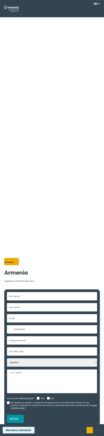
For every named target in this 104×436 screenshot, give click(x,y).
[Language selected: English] (96, 3)
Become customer (17, 430)
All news (8, 262)
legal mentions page (70, 405)
